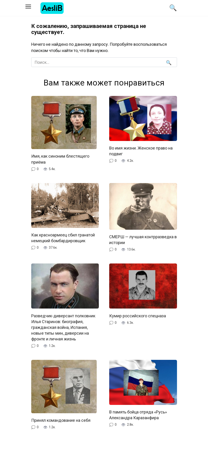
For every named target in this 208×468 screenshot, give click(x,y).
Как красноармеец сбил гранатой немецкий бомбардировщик (63, 237)
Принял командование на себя (60, 420)
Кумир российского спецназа (137, 315)
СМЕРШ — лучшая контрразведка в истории (143, 239)
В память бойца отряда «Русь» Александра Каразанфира (138, 415)
